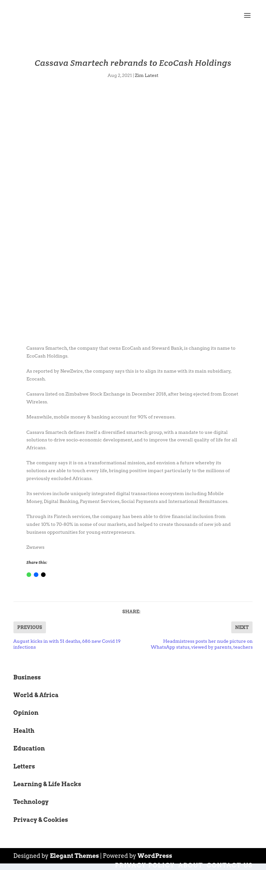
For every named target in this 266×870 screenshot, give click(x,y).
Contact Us (230, 865)
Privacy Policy (144, 865)
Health (23, 730)
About (190, 865)
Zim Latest (146, 75)
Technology (31, 801)
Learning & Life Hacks (47, 784)
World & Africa (36, 695)
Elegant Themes (74, 855)
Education (29, 748)
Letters (24, 766)
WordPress (154, 855)
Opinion (26, 712)
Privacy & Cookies (40, 819)
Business (27, 677)
